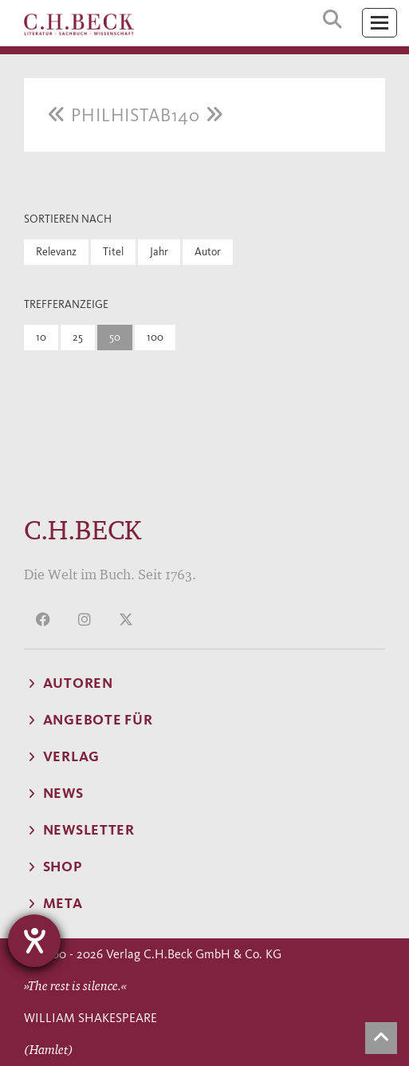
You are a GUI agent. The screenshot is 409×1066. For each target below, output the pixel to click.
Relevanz (56, 252)
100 (155, 337)
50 (114, 337)
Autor (208, 252)
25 (78, 337)
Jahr (159, 252)
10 (41, 337)
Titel (113, 252)
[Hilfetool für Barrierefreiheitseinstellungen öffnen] (34, 940)
